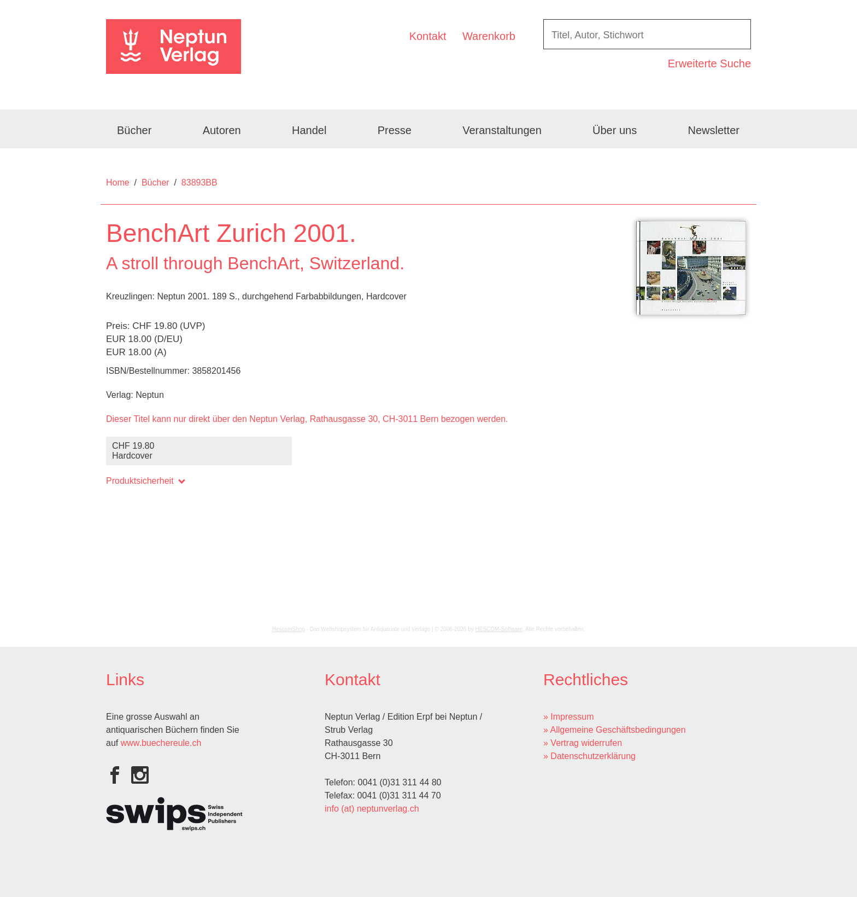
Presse (395, 130)
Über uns (614, 130)
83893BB (199, 182)
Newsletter (713, 130)
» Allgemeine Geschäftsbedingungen (614, 729)
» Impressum (568, 716)
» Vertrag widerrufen (582, 743)
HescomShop (288, 629)
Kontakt (428, 36)
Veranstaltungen (502, 130)
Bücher (134, 130)
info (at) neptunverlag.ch (372, 808)
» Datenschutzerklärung (589, 756)
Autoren (222, 130)
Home (118, 182)
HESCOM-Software (499, 629)
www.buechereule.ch (161, 743)
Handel (309, 130)
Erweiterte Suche (709, 63)
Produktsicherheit (145, 480)
